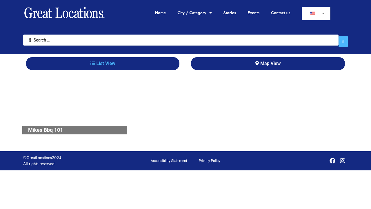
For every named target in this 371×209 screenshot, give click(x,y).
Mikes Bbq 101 (45, 127)
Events (253, 13)
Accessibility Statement (169, 158)
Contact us (280, 13)
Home (160, 13)
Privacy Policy (209, 158)
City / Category (194, 13)
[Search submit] (343, 38)
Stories (229, 13)
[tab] (102, 60)
